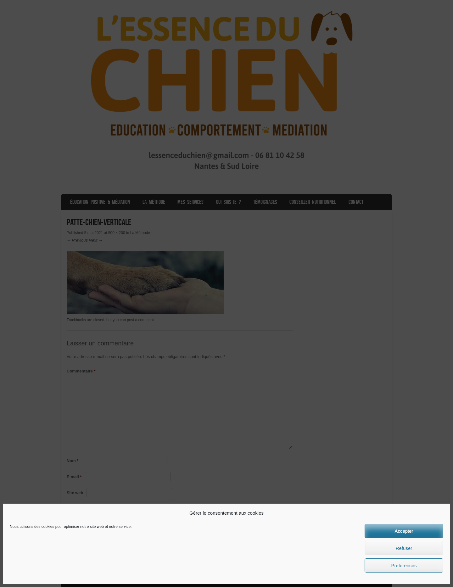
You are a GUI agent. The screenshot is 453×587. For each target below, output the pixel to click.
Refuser (404, 548)
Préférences (404, 565)
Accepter (403, 531)
